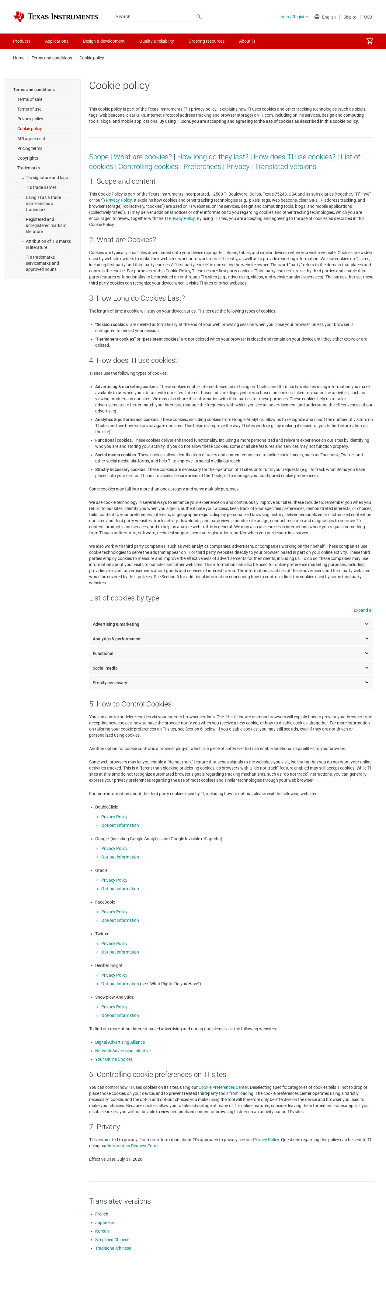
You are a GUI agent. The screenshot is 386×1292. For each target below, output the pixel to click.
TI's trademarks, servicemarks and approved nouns (42, 263)
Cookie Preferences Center (223, 1087)
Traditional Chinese (113, 1248)
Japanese (104, 1222)
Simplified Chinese (112, 1239)
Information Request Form (133, 1145)
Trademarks (28, 167)
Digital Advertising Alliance (120, 1042)
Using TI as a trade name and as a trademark (43, 203)
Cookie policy (29, 128)
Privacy (237, 166)
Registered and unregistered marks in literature (46, 225)
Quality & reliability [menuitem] (156, 41)
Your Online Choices (114, 1059)
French (101, 1214)
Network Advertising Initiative (123, 1050)
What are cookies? (143, 157)
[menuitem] (370, 41)
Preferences (202, 166)
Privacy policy (30, 118)
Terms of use (29, 109)
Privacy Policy (119, 200)
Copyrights (27, 158)
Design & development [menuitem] (104, 41)
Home (18, 57)
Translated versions (285, 166)
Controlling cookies (148, 166)
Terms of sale (29, 99)
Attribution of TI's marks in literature (48, 244)
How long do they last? (213, 157)
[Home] (55, 16)
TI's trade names (41, 187)
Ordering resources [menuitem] (206, 41)
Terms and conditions (52, 57)
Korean (102, 1231)
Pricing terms (29, 148)
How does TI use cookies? (295, 157)
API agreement (31, 138)
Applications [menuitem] (56, 41)
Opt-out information (120, 825)
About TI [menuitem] (247, 41)
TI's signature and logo (47, 177)
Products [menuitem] (21, 41)
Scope (99, 157)
